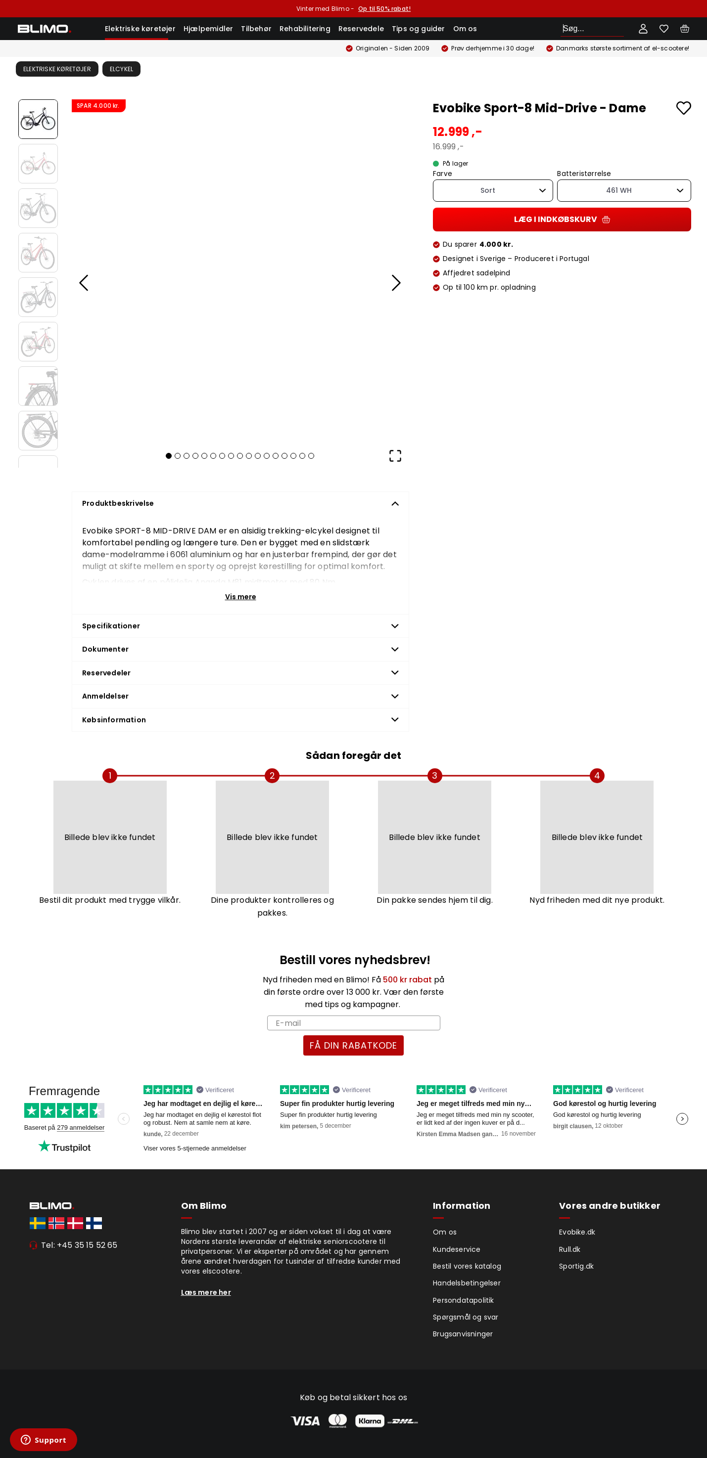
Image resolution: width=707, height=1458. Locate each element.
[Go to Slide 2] (38, 163)
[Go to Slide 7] (38, 386)
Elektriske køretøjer (140, 29)
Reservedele (361, 29)
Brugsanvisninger (463, 1334)
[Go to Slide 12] (267, 456)
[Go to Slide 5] (38, 297)
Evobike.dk (577, 1232)
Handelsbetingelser (467, 1283)
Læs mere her (206, 1292)
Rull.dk (569, 1249)
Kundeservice (456, 1249)
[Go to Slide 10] (249, 456)
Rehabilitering (305, 29)
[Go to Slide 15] (293, 456)
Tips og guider (418, 29)
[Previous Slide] (84, 283)
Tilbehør (256, 29)
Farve (442, 173)
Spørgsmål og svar (465, 1317)
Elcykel (121, 69)
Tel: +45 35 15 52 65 (79, 1245)
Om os (465, 29)
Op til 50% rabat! (384, 8)
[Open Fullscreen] (395, 456)
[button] (239, 268)
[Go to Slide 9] (240, 456)
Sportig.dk (576, 1266)
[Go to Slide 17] (311, 456)
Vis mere (240, 597)
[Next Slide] (395, 283)
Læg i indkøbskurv (562, 219)
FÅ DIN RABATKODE (353, 1045)
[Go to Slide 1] (38, 119)
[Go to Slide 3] (38, 208)
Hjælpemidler (208, 29)
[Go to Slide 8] (38, 430)
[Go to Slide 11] (258, 456)
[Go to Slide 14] (284, 456)
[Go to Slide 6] (38, 341)
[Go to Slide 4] (38, 252)
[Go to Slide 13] (276, 456)
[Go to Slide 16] (302, 456)
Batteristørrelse (584, 173)
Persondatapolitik (463, 1300)
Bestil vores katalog (467, 1266)
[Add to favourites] (683, 108)
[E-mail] (353, 1023)
